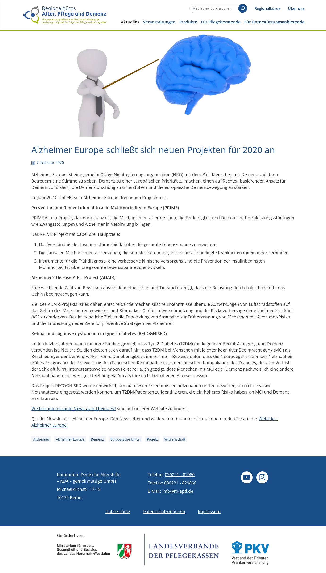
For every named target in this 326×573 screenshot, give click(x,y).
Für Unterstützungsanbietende (274, 22)
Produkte (188, 22)
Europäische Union (125, 439)
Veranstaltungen (159, 22)
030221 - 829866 (180, 483)
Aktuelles (130, 22)
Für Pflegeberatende (221, 22)
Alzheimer (41, 439)
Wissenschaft (174, 439)
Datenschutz (117, 511)
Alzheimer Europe (70, 439)
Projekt (152, 439)
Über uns (296, 8)
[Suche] (217, 8)
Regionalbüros (267, 8)
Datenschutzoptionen (164, 511)
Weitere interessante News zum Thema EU (73, 408)
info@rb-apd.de (177, 491)
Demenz (97, 439)
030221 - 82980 (180, 474)
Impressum (209, 511)
